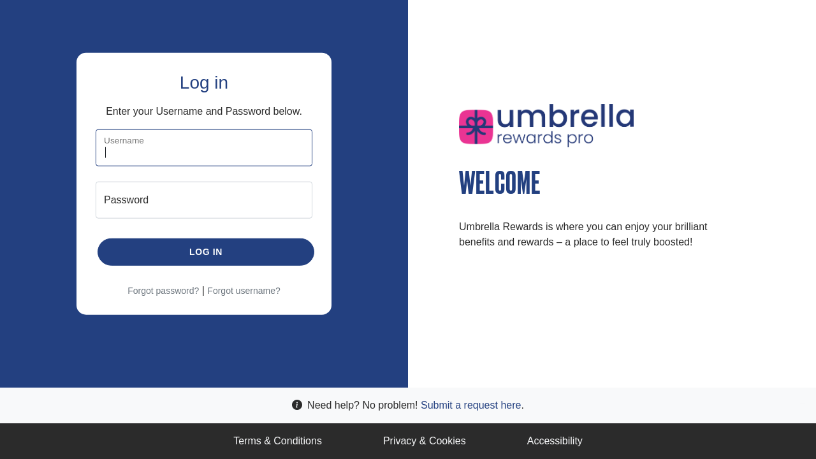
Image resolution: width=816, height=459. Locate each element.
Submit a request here (471, 405)
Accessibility (555, 440)
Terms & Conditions (277, 440)
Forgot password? (163, 290)
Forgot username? (243, 290)
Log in (205, 251)
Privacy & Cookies (424, 440)
